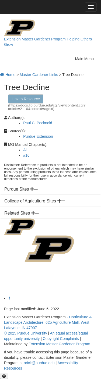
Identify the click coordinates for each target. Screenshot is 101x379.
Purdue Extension (38, 136)
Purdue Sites (21, 189)
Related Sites (21, 213)
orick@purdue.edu (39, 363)
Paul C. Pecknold (37, 123)
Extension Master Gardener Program (35, 39)
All (25, 150)
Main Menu (86, 58)
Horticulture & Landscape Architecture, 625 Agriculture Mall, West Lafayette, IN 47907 (48, 322)
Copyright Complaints (61, 338)
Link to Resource (26, 99)
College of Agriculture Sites (34, 201)
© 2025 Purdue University (25, 333)
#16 (26, 155)
